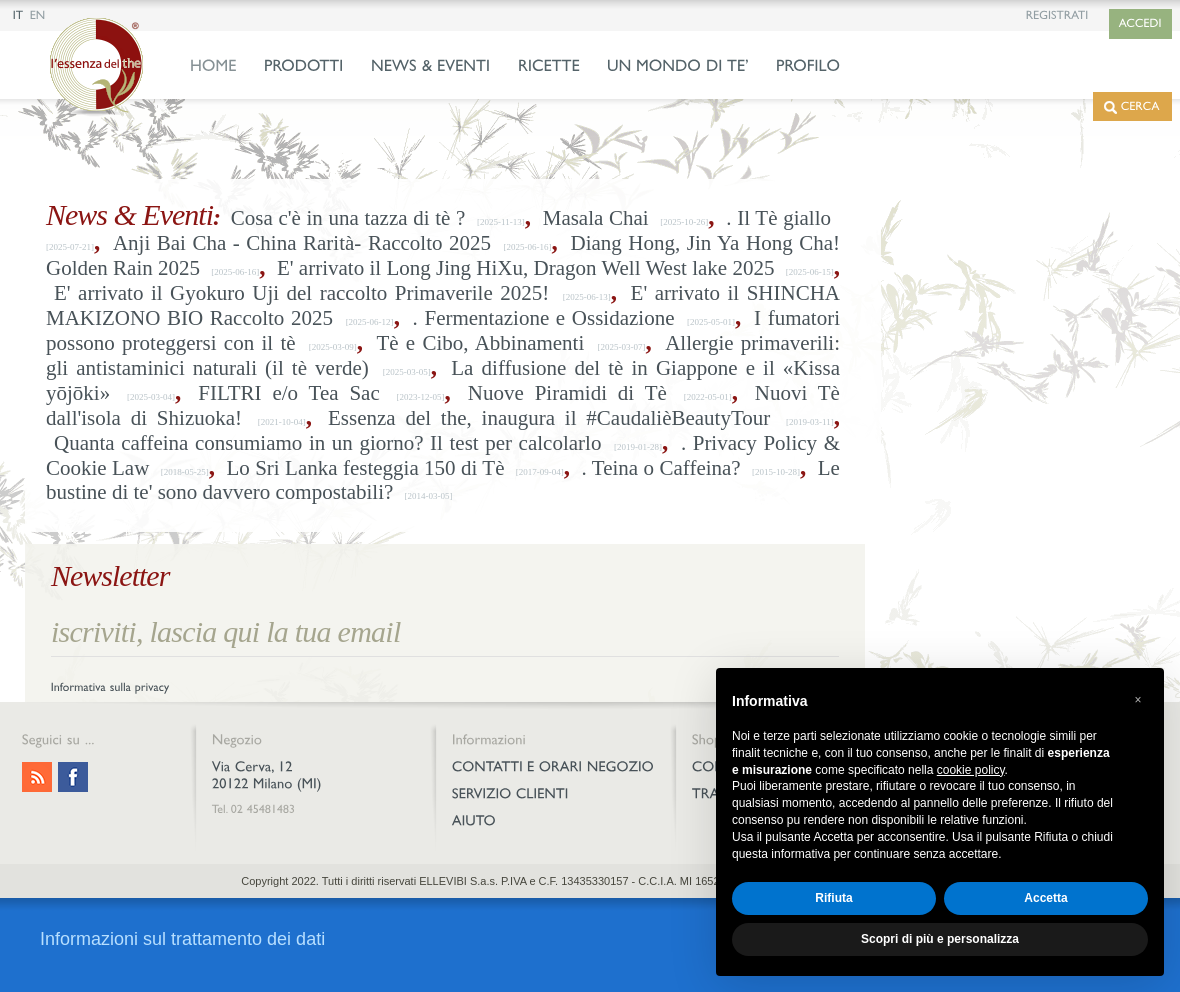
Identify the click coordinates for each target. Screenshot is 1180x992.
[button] (1138, 700)
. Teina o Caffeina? (661, 468)
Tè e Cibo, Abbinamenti (480, 343)
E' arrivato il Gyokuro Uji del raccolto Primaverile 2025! (301, 293)
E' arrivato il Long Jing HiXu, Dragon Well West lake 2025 (525, 268)
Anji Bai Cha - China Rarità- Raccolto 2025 (302, 243)
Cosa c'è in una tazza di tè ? (348, 218)
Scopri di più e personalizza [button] (940, 939)
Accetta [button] (1045, 898)
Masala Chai (596, 218)
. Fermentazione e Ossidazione (544, 318)
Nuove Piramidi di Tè (567, 393)
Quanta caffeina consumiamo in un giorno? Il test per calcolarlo (327, 443)
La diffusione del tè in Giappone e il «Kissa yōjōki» (443, 380)
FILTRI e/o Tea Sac (289, 393)
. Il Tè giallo (778, 218)
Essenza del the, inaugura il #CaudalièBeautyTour (549, 418)
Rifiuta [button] (833, 898)
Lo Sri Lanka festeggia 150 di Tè (365, 468)
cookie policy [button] (971, 770)
